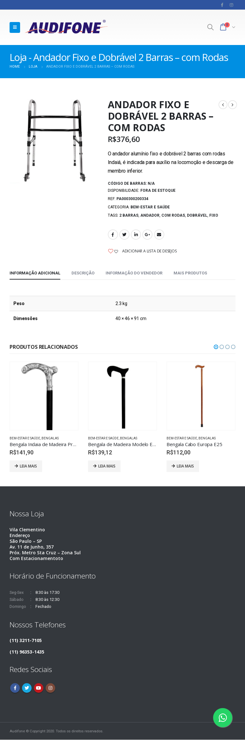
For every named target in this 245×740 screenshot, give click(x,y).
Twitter (124, 234)
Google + (147, 234)
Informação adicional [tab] (35, 273)
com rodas (173, 215)
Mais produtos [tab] (190, 273)
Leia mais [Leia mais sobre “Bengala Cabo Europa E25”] (185, 466)
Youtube (38, 688)
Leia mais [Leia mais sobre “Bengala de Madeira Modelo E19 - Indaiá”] (106, 466)
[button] (216, 347)
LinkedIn (136, 234)
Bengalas (50, 438)
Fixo (213, 215)
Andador (150, 215)
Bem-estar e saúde (150, 207)
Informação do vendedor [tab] (134, 273)
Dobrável (197, 215)
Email (159, 234)
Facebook (113, 234)
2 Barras (128, 215)
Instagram (50, 688)
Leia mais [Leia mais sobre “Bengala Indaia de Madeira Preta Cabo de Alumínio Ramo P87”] (28, 466)
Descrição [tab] (82, 273)
